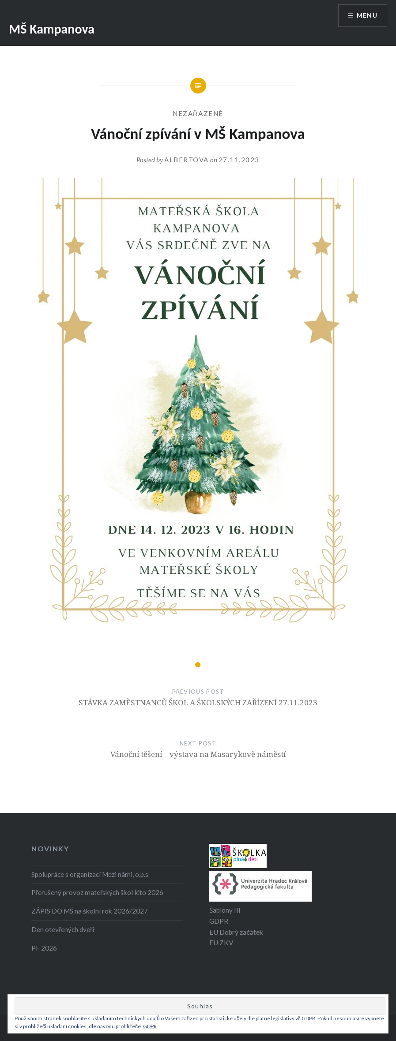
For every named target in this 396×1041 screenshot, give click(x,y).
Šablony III (225, 910)
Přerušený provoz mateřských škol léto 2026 (97, 892)
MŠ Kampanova (51, 29)
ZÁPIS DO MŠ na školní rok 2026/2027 (89, 911)
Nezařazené (198, 113)
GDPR (218, 921)
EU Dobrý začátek (236, 932)
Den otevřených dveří (62, 929)
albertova (186, 160)
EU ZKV (221, 943)
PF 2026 (44, 948)
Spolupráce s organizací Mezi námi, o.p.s (89, 874)
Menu (366, 15)
